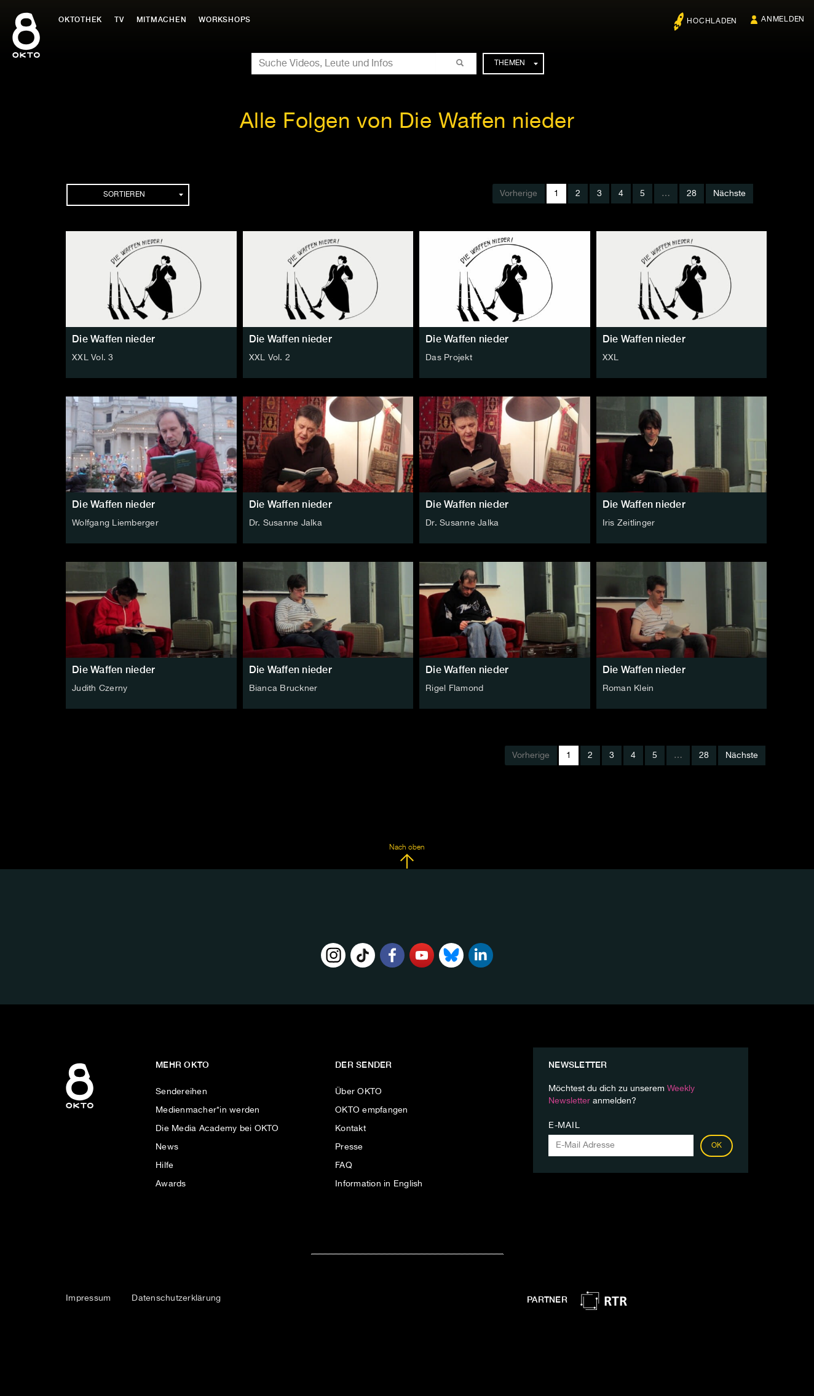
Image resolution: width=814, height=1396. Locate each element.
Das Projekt (448, 357)
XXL (611, 357)
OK (716, 1146)
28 (692, 193)
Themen (516, 63)
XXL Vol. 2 (270, 357)
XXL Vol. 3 (93, 357)
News (167, 1147)
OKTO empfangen (371, 1110)
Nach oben (406, 856)
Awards (171, 1184)
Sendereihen (181, 1091)
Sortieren (143, 195)
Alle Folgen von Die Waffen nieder (407, 122)
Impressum (88, 1298)
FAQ (343, 1165)
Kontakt (350, 1128)
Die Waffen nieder (113, 339)
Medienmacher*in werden (208, 1110)
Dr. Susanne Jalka (285, 523)
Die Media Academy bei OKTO (217, 1128)
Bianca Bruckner (283, 688)
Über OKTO (358, 1091)
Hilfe (164, 1165)
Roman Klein (628, 688)
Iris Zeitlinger (629, 523)
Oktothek (80, 19)
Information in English (379, 1184)
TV (119, 19)
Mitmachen (161, 19)
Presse (349, 1147)
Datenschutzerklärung (176, 1298)
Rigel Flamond (454, 688)
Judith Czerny (99, 688)
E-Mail (564, 1125)
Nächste (729, 193)
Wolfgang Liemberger (115, 523)
